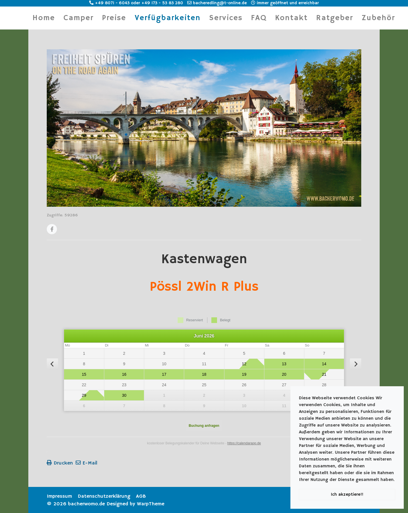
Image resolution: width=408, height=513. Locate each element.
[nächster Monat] (355, 364)
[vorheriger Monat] (52, 364)
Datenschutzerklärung (104, 496)
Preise (114, 18)
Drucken (60, 463)
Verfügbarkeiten (168, 18)
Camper (78, 18)
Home (44, 18)
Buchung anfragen (204, 426)
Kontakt (291, 18)
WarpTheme (150, 504)
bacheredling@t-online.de (217, 3)
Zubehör (378, 18)
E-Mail (86, 463)
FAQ (259, 18)
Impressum (59, 496)
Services (226, 18)
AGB (141, 496)
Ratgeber (334, 18)
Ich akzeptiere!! (347, 494)
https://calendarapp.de (244, 443)
